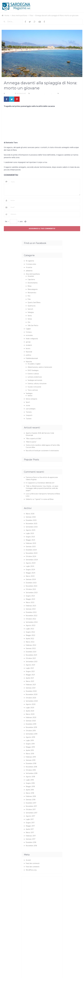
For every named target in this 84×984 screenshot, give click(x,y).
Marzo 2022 (30, 642)
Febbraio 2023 (31, 606)
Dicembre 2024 (31, 550)
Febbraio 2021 (31, 684)
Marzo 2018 (30, 793)
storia (28, 405)
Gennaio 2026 (31, 517)
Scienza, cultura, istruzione (37, 383)
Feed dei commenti (32, 866)
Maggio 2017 (30, 826)
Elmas (30, 286)
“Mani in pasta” (31, 442)
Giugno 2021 (30, 671)
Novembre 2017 (31, 806)
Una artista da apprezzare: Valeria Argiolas (42, 478)
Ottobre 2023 (31, 589)
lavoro (28, 348)
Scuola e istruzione (34, 387)
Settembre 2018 (31, 773)
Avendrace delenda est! (45, 483)
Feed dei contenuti (32, 863)
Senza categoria (31, 399)
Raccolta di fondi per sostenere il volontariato (42, 450)
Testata (29, 412)
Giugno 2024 (30, 569)
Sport (28, 402)
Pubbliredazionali (32, 358)
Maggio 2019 (30, 747)
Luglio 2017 (30, 819)
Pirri (29, 296)
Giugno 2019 (30, 744)
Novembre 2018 (31, 767)
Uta (29, 322)
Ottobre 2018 (31, 770)
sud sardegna (30, 409)
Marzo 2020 (30, 714)
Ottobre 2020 (31, 698)
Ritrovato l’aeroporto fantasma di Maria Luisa (43, 495)
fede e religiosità (32, 338)
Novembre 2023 (31, 586)
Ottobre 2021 (31, 658)
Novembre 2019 (31, 727)
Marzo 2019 (30, 753)
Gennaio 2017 (30, 839)
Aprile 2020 (30, 711)
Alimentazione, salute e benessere (40, 367)
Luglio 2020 (30, 707)
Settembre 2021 (31, 661)
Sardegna (29, 393)
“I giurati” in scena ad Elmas (44, 499)
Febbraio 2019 (31, 757)
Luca (27, 494)
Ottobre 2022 (31, 619)
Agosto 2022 (30, 625)
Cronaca (48, 93)
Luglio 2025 (30, 533)
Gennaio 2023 (31, 609)
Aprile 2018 (30, 790)
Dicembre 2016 (31, 842)
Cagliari (28, 329)
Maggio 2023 (30, 599)
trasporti (29, 415)
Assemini (31, 276)
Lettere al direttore (35, 377)
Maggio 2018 (30, 786)
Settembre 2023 (32, 592)
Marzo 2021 (30, 681)
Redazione (9, 93)
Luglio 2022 (30, 629)
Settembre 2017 (31, 813)
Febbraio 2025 (31, 543)
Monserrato (32, 292)
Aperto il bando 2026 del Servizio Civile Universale (40, 434)
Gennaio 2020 (31, 721)
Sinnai (30, 319)
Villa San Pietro (33, 325)
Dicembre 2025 (31, 520)
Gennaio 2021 (30, 688)
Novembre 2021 (31, 655)
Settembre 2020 (32, 701)
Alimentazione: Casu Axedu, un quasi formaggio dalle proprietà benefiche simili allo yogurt (42, 488)
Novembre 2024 (31, 553)
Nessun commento (66, 93)
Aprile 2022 (30, 638)
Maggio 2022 (30, 635)
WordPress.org (31, 870)
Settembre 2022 (32, 622)
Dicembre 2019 (31, 724)
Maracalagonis (33, 289)
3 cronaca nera (31, 264)
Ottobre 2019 (31, 730)
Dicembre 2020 (31, 691)
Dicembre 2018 (31, 763)
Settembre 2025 (32, 527)
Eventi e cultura (33, 373)
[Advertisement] (42, 125)
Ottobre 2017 (31, 809)
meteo (30, 395)
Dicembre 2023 (31, 583)
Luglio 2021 (30, 668)
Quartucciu (31, 306)
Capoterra (31, 279)
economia (29, 335)
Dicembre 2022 (31, 612)
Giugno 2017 (30, 822)
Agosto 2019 (30, 737)
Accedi (28, 860)
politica (28, 355)
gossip (28, 342)
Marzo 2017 (30, 832)
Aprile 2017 (30, 829)
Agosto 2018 (30, 776)
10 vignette (30, 261)
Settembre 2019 (31, 734)
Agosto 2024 (30, 563)
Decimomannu (33, 283)
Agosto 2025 (30, 530)
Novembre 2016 (31, 845)
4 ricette (29, 267)
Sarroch (30, 309)
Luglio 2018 (30, 780)
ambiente (29, 270)
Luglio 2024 (30, 566)
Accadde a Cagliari (34, 364)
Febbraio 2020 (31, 717)
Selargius (31, 312)
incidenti (29, 345)
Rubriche (29, 361)
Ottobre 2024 (31, 556)
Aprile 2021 (30, 678)
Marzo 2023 (30, 602)
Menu (76, 3)
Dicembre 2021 (31, 652)
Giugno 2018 (30, 783)
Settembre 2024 (32, 559)
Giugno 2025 (30, 536)
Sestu (30, 315)
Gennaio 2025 (31, 546)
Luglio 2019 (30, 740)
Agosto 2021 (30, 665)
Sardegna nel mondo (35, 380)
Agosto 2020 (30, 704)
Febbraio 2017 (31, 836)
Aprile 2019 (30, 750)
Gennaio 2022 (31, 648)
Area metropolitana (38, 93)
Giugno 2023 (30, 596)
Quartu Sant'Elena (34, 302)
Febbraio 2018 (31, 796)
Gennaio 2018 (30, 799)
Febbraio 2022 (31, 645)
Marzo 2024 (30, 576)
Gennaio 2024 (31, 579)
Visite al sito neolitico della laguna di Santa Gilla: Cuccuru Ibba (43, 446)
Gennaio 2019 (30, 760)
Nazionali (29, 352)
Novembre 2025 (31, 523)
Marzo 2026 (30, 513)
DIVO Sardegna (33, 370)
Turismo (29, 418)
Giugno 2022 (30, 632)
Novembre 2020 (31, 694)
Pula (53, 93)
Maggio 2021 (30, 675)
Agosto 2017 (30, 816)
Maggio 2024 (30, 573)
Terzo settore (33, 390)
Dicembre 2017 (31, 803)
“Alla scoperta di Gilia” (33, 438)
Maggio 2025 (30, 540)
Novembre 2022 (31, 615)
